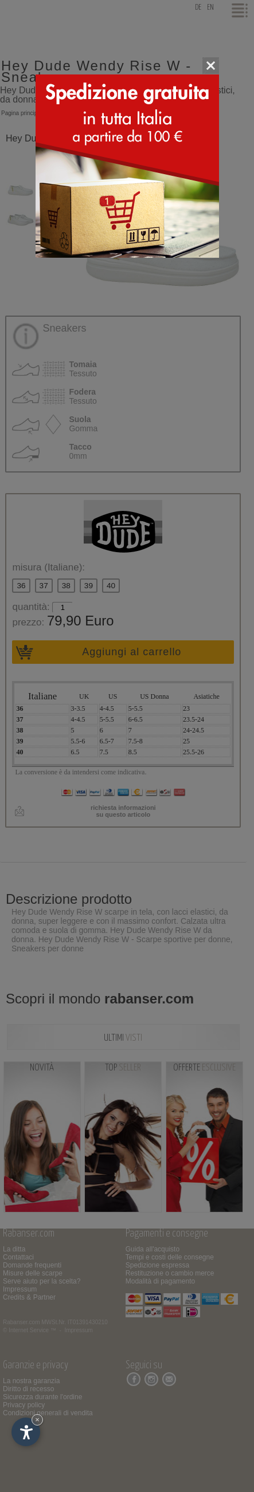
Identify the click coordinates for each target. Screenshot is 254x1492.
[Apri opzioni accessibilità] (25, 1432)
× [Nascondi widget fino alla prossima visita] (37, 1419)
